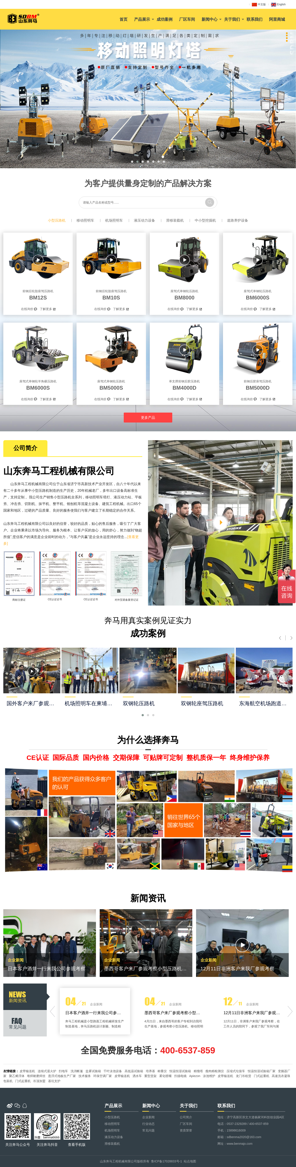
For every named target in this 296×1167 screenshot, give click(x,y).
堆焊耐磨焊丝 (36, 1076)
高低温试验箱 (134, 1071)
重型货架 (150, 1076)
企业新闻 (148, 1117)
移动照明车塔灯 (97, 497)
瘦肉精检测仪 (214, 1071)
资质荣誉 (186, 1130)
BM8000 (184, 294)
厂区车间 (187, 19)
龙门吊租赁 (243, 1076)
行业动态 (148, 1124)
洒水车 (137, 1076)
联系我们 (254, 19)
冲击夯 (15, 504)
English (278, 4)
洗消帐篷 (77, 1071)
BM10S (111, 294)
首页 (123, 19)
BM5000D (257, 384)
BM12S (38, 294)
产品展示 (142, 19)
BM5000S (111, 384)
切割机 (29, 504)
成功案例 (164, 19)
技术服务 (85, 1076)
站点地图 (190, 1161)
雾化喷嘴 (165, 1076)
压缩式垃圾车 (236, 1071)
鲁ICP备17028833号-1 (166, 1161)
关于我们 (232, 19)
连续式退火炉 (47, 1071)
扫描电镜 (180, 1076)
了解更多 (46, 309)
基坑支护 (54, 1081)
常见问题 (148, 1130)
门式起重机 (261, 1076)
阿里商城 (277, 19)
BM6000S (257, 294)
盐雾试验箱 (93, 1071)
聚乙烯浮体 (16, 1076)
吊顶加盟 (39, 1081)
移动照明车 (85, 220)
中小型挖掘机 (205, 220)
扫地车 (63, 1071)
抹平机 (44, 504)
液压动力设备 (144, 220)
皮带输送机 (27, 1071)
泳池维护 (209, 1076)
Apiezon (194, 1076)
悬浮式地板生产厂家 (62, 1076)
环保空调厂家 (102, 1076)
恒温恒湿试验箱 (180, 1071)
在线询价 (27, 309)
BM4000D (184, 384)
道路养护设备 (237, 220)
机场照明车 (114, 220)
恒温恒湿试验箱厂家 (261, 1071)
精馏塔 (198, 1071)
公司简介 (186, 1117)
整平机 (58, 504)
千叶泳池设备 (112, 1071)
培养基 (150, 1071)
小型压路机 (57, 220)
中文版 (259, 4)
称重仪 (162, 1071)
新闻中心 (209, 19)
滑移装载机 (175, 220)
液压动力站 (122, 497)
